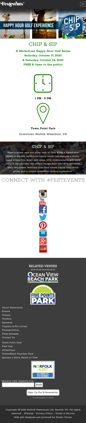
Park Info (7, 346)
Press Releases (10, 333)
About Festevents (12, 307)
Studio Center (64, 417)
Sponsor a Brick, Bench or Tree (20, 357)
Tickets (6, 315)
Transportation (10, 330)
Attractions (8, 350)
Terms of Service (65, 413)
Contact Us (8, 337)
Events (6, 311)
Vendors (6, 318)
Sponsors (7, 322)
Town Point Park (12, 342)
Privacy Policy (44, 413)
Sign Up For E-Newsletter (43, 392)
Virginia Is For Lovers (14, 326)
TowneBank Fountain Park (17, 353)
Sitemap (28, 413)
